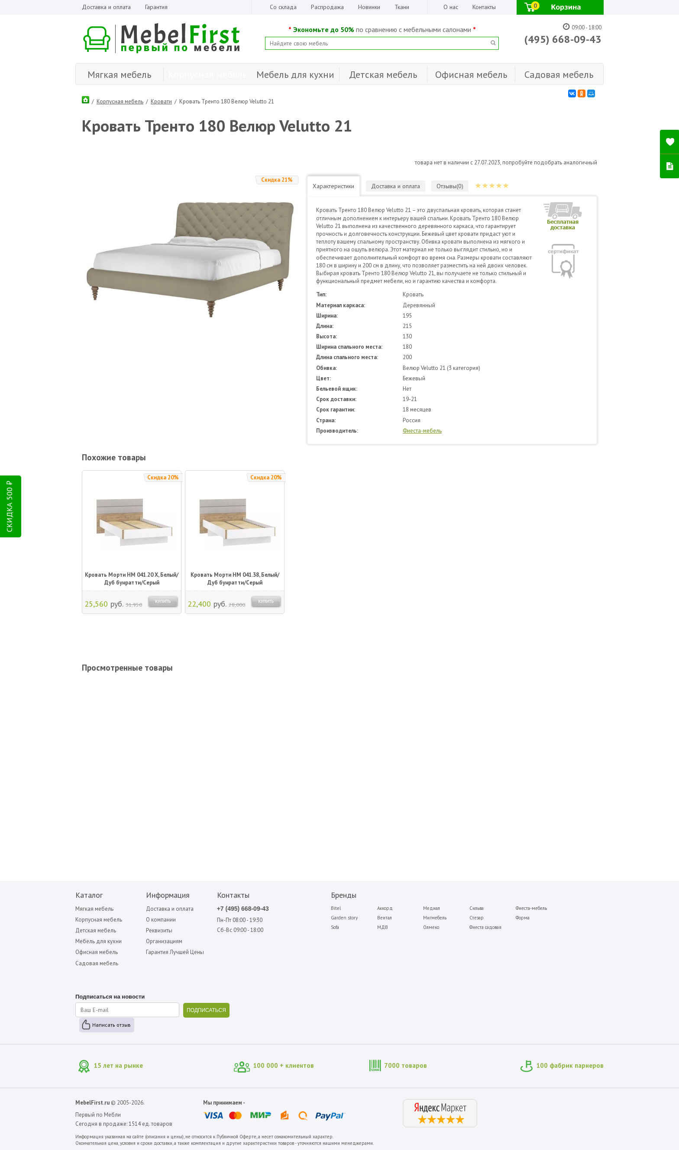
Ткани (401, 7)
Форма (523, 918)
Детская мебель (95, 930)
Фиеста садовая (485, 927)
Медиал (431, 908)
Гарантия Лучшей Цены (175, 952)
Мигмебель (434, 918)
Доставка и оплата (106, 7)
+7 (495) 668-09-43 (243, 908)
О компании (161, 919)
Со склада (283, 7)
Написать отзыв (111, 1025)
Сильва (476, 908)
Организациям (164, 941)
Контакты (484, 7)
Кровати (161, 101)
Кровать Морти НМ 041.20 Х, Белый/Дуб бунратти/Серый (131, 578)
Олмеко (431, 927)
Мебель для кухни (98, 941)
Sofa (335, 927)
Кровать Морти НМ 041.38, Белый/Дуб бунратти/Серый (235, 578)
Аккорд (385, 908)
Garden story (344, 918)
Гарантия (156, 7)
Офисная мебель (96, 952)
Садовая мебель (96, 963)
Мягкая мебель (94, 908)
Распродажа (327, 7)
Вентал (384, 918)
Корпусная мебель (120, 101)
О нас (450, 7)
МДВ (382, 927)
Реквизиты (159, 930)
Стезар (476, 918)
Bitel (336, 908)
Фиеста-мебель (422, 430)
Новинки (369, 7)
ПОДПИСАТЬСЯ (206, 1010)
